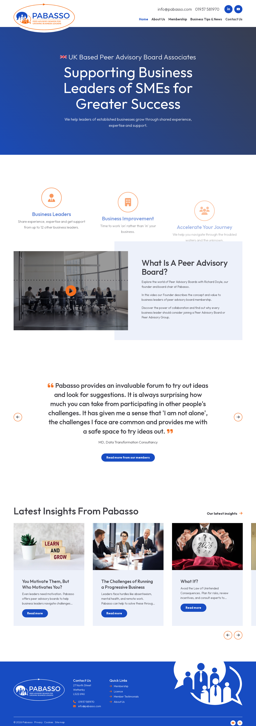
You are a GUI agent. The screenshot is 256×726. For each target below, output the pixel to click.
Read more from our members (128, 457)
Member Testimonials (126, 696)
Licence (118, 691)
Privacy (38, 722)
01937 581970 (207, 9)
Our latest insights (222, 513)
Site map (60, 722)
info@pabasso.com (175, 9)
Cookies (48, 722)
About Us (119, 701)
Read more (35, 613)
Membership (121, 686)
